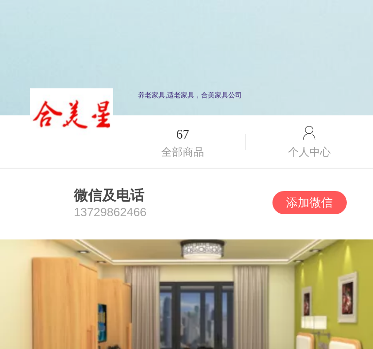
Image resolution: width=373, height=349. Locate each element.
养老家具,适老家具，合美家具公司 (190, 95)
